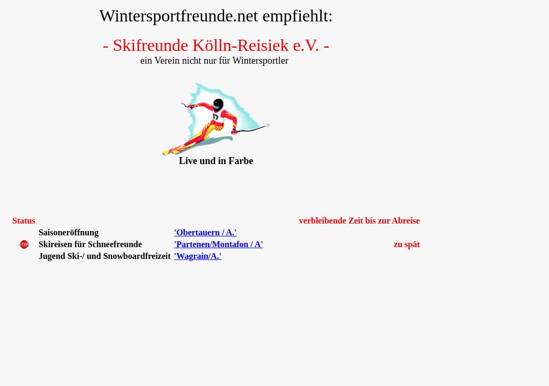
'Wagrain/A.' (197, 256)
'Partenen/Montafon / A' (218, 244)
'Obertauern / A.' (205, 232)
